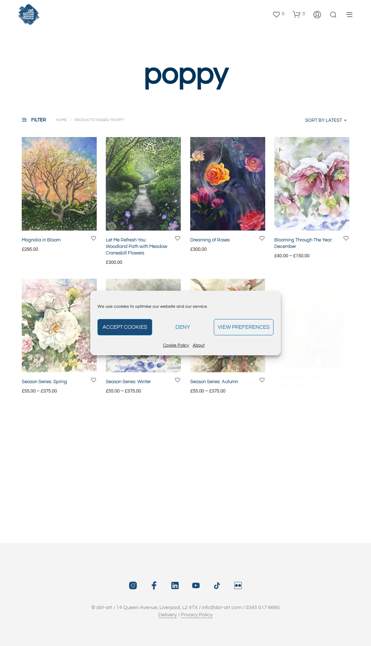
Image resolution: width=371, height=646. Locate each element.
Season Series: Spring (44, 381)
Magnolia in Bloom (41, 239)
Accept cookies (125, 327)
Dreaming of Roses (210, 239)
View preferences (244, 327)
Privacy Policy (197, 614)
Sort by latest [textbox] (323, 120)
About (199, 345)
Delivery (167, 614)
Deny (182, 327)
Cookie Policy (176, 345)
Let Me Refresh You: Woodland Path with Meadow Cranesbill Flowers (136, 246)
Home (61, 120)
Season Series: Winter (129, 378)
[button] (278, 14)
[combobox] (315, 120)
